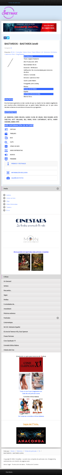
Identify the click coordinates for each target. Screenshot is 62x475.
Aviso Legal (7, 464)
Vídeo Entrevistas (11, 204)
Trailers (8, 207)
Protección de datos (18, 464)
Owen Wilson (36, 52)
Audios (8, 195)
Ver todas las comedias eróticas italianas (31, 416)
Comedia (19, 52)
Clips (7, 201)
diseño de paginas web (22, 461)
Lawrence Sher (10, 54)
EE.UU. (13, 52)
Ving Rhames (20, 54)
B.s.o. (8, 210)
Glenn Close (27, 52)
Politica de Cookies (32, 464)
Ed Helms (54, 52)
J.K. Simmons (46, 52)
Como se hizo (10, 198)
